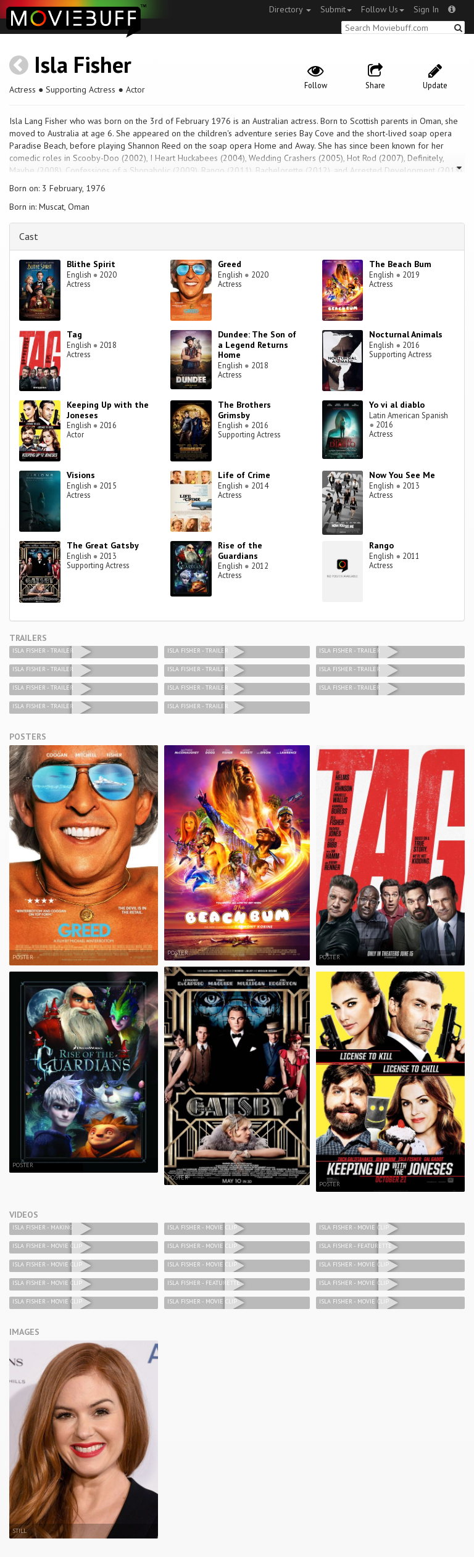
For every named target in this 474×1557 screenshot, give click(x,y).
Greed (229, 264)
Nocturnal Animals (406, 334)
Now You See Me (402, 475)
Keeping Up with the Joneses (108, 410)
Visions (81, 475)
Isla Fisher (82, 64)
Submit (336, 9)
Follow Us (382, 9)
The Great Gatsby (103, 545)
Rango (381, 545)
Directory (290, 9)
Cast (28, 236)
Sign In (426, 9)
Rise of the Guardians (240, 550)
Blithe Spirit (91, 264)
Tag (74, 334)
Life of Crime (244, 475)
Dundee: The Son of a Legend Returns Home (257, 345)
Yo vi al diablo (397, 404)
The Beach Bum (400, 264)
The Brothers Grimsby (244, 410)
